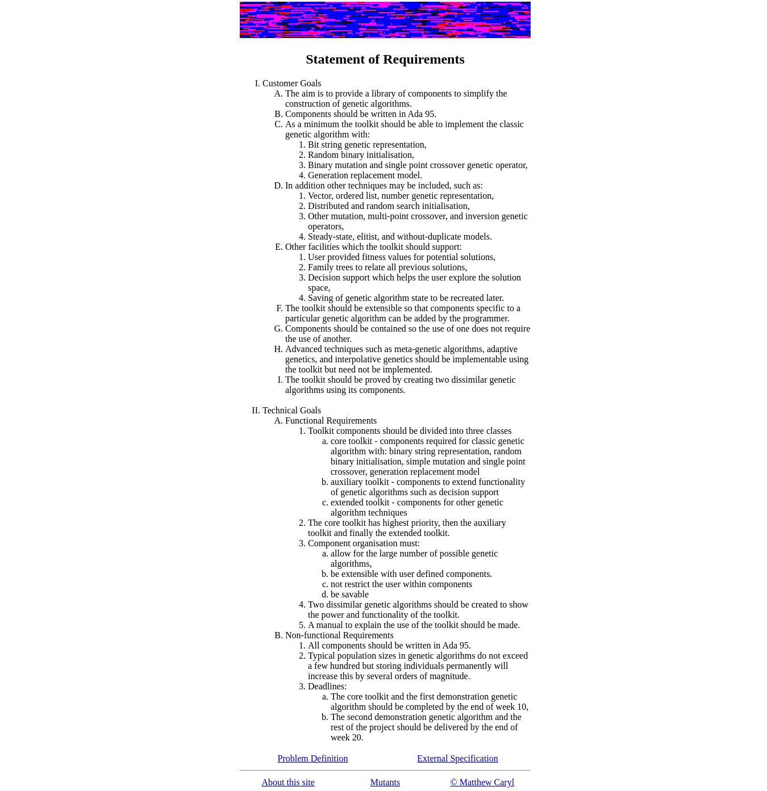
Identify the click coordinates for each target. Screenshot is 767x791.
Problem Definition (313, 758)
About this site (287, 782)
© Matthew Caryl (483, 782)
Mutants (385, 782)
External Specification (457, 758)
